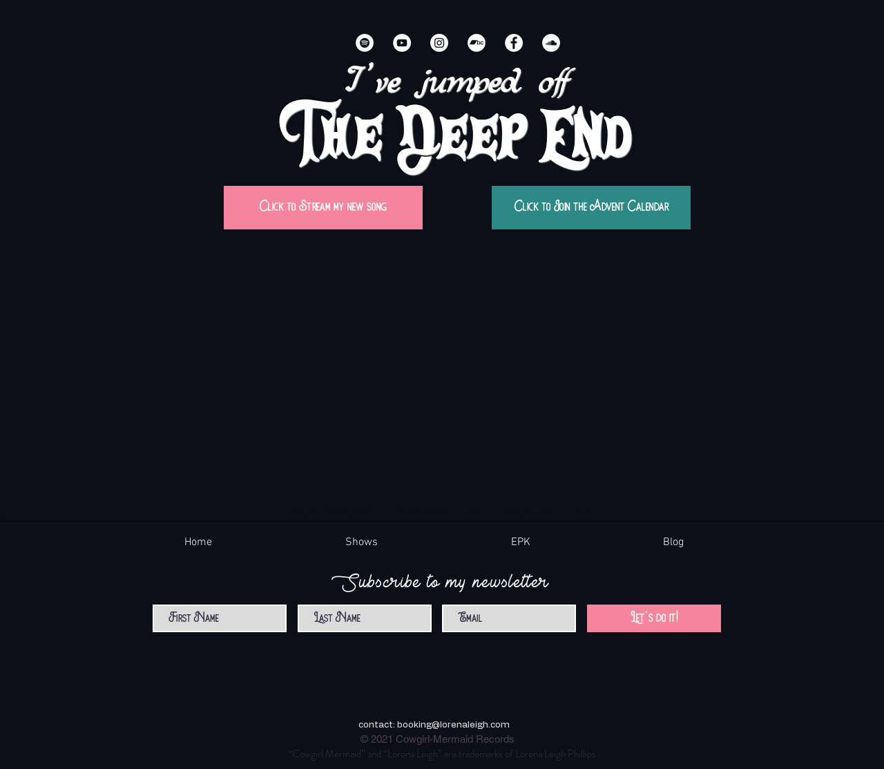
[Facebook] (514, 43)
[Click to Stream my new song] (323, 207)
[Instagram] (439, 43)
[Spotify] (365, 43)
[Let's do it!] (654, 618)
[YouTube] (402, 43)
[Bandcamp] (477, 43)
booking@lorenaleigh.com (453, 725)
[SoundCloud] (551, 43)
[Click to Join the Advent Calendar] (591, 207)
